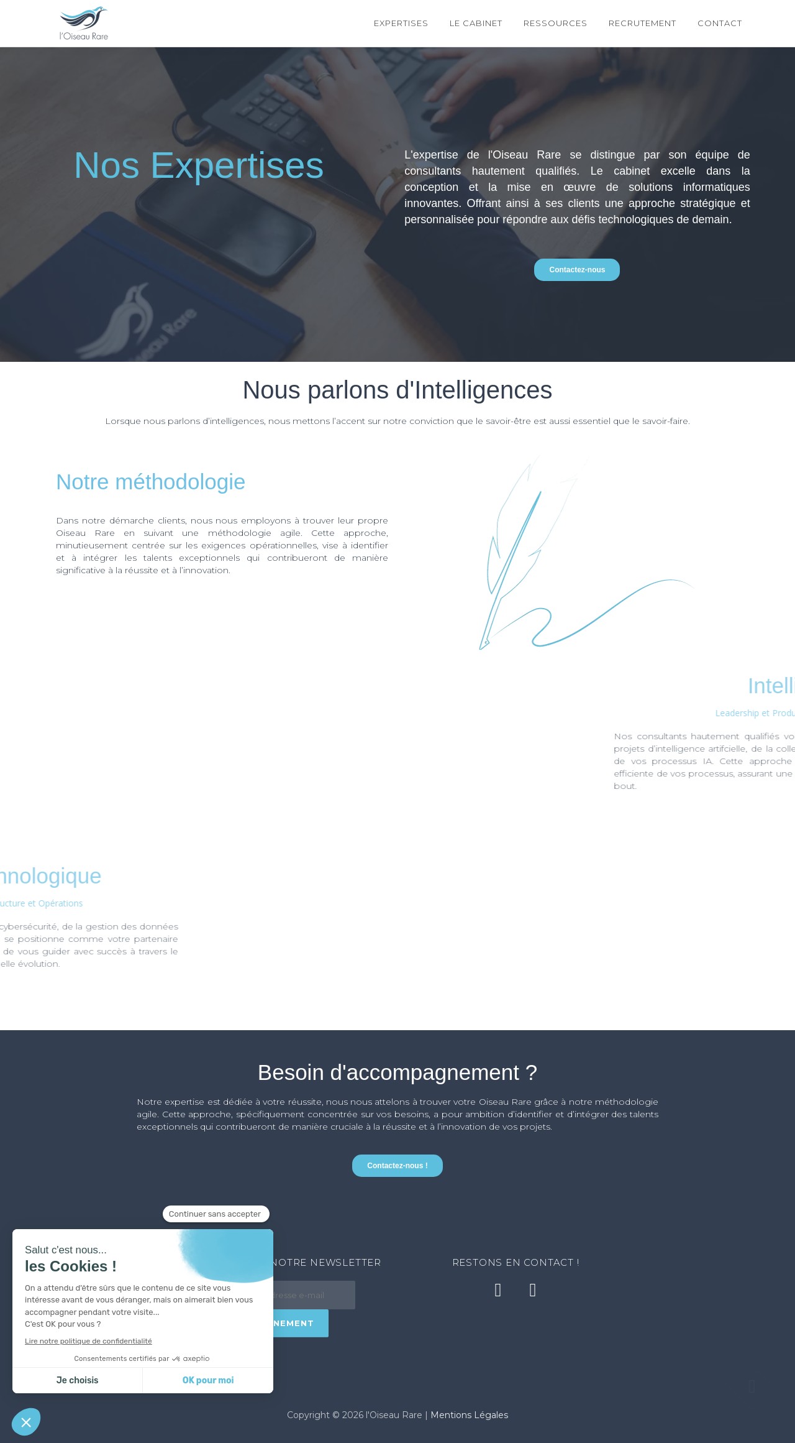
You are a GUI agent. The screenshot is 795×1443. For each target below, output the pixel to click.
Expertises (401, 23)
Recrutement (642, 23)
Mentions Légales (469, 1415)
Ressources (556, 23)
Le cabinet (476, 23)
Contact (719, 23)
